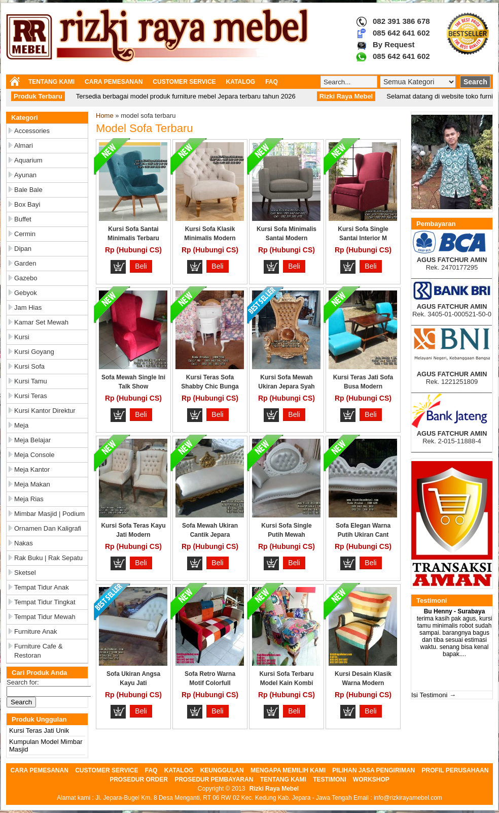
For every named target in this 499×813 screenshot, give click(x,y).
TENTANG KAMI (51, 81)
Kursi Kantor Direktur (45, 410)
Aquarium (28, 160)
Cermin (24, 234)
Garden (25, 263)
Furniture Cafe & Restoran (38, 650)
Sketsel (25, 572)
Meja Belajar (32, 440)
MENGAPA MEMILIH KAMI (288, 770)
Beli (141, 266)
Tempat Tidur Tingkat (45, 602)
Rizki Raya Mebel (274, 788)
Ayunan (25, 175)
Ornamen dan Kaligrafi (47, 528)
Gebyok (25, 293)
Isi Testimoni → (433, 695)
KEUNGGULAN (222, 770)
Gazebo (26, 278)
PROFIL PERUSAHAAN (455, 770)
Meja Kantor (32, 469)
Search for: (23, 682)
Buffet (22, 219)
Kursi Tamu (30, 381)
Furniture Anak (35, 631)
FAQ (271, 81)
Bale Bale (28, 189)
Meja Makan (32, 484)
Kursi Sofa (29, 366)
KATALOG (241, 81)
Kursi (21, 337)
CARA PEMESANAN (113, 81)
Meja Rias (29, 499)
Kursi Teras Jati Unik (39, 730)
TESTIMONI (329, 779)
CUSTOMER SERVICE (184, 81)
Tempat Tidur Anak (41, 587)
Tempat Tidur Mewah (45, 617)
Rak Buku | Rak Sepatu (48, 558)
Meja (21, 425)
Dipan (22, 248)
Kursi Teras (30, 396)
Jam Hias (28, 307)
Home (105, 115)
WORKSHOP (371, 779)
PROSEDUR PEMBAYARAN (213, 779)
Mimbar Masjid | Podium (49, 513)
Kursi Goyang (34, 351)
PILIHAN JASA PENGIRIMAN (373, 770)
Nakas (23, 543)
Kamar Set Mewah (41, 322)
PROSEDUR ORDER (139, 779)
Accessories (32, 131)
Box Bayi (27, 204)
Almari (23, 145)
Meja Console (34, 455)
